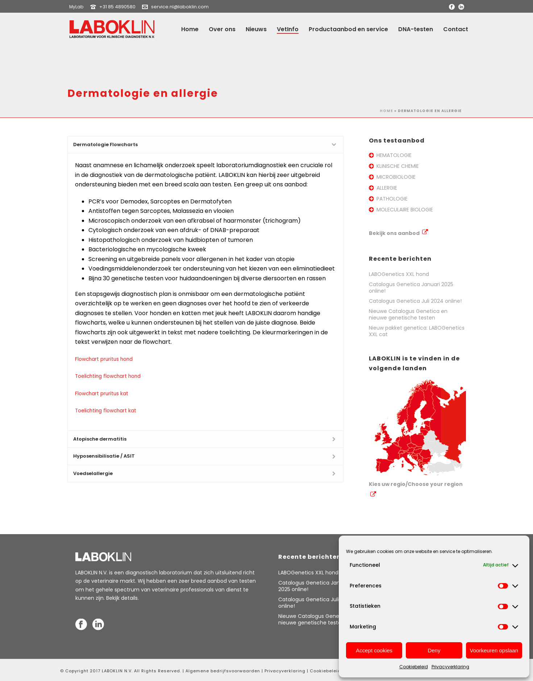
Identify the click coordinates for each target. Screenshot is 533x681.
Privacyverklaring (450, 667)
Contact (455, 29)
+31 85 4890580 (117, 6)
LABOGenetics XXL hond (399, 274)
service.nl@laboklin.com (180, 6)
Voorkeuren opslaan (494, 650)
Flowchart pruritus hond (104, 359)
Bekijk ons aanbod (398, 233)
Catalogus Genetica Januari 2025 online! (411, 287)
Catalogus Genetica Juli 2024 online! (415, 301)
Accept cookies (374, 650)
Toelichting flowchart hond (108, 376)
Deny (434, 650)
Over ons (222, 29)
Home (190, 29)
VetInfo (288, 29)
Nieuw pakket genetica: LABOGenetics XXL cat (417, 331)
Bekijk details (122, 598)
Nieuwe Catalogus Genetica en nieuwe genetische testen (408, 314)
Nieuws (256, 29)
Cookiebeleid (413, 667)
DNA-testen (415, 29)
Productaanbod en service (348, 29)
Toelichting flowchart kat (105, 410)
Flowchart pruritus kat (101, 393)
